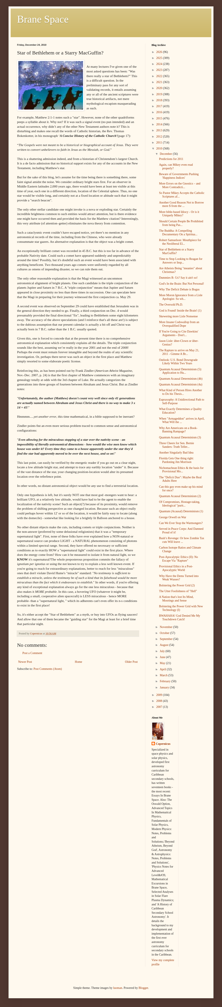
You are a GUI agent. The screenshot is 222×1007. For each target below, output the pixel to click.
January (165, 687)
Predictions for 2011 (171, 159)
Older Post (131, 661)
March (164, 675)
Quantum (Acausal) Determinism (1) (181, 511)
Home (78, 661)
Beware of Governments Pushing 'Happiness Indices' (179, 176)
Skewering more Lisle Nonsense (178, 316)
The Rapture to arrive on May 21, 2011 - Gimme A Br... (179, 352)
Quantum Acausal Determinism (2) (180, 496)
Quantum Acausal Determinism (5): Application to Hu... (180, 371)
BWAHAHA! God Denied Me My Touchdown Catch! (179, 617)
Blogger (143, 987)
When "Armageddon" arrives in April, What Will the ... (181, 420)
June (163, 657)
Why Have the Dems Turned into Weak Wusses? (179, 577)
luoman (117, 987)
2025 (159, 58)
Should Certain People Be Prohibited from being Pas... (181, 223)
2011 (159, 142)
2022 (159, 76)
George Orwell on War (172, 517)
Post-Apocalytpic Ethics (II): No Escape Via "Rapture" (178, 558)
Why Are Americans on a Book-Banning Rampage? (178, 429)
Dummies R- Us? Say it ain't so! (178, 277)
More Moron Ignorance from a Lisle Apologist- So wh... (180, 297)
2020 (159, 88)
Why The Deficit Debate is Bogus (179, 289)
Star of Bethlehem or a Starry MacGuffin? (176, 251)
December (166, 153)
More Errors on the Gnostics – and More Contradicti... (179, 185)
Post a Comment (32, 653)
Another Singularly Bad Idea (176, 452)
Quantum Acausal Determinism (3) (180, 437)
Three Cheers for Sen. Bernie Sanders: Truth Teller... (176, 445)
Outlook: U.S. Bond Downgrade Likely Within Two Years (178, 361)
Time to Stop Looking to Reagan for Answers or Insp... (180, 260)
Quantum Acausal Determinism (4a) (180, 384)
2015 (159, 118)
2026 (159, 52)
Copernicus (163, 743)
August (164, 645)
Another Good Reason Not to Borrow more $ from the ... (181, 204)
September (166, 639)
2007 (159, 706)
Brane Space (43, 19)
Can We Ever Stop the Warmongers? (181, 523)
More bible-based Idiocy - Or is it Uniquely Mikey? (179, 213)
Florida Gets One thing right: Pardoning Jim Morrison (176, 460)
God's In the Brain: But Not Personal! (181, 283)
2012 (159, 136)
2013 (159, 130)
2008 (159, 701)
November (166, 627)
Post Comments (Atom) (48, 668)
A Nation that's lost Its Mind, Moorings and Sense (176, 598)
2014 (159, 124)
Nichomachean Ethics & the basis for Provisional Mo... (181, 469)
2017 (159, 106)
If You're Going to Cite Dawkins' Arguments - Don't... (178, 333)
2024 (159, 64)
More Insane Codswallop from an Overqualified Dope (179, 324)
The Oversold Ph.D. (171, 304)
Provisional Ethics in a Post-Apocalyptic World (176, 568)
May (163, 663)
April (163, 669)
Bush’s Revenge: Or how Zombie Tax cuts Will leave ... (181, 540)
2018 (159, 100)
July (162, 651)
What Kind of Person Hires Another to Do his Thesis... (180, 392)
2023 (159, 70)
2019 (159, 94)
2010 (159, 148)
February (165, 681)
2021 (159, 82)
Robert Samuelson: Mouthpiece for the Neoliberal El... (180, 242)
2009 (159, 695)
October (165, 633)
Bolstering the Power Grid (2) (177, 585)
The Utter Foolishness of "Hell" (178, 591)
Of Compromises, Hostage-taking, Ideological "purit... (179, 503)
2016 (159, 112)
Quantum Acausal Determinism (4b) (180, 378)
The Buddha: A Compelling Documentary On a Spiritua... (178, 232)
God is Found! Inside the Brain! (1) (180, 310)
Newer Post (25, 661)
